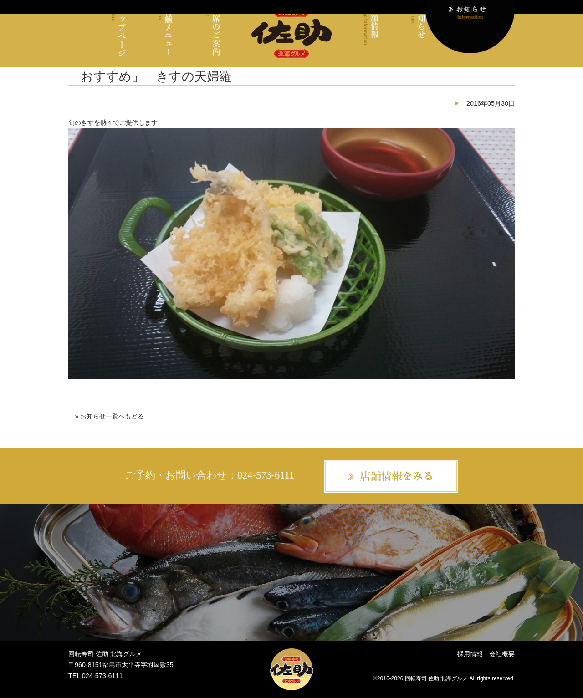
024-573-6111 (265, 475)
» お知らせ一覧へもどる (109, 416)
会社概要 (502, 653)
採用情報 (470, 653)
